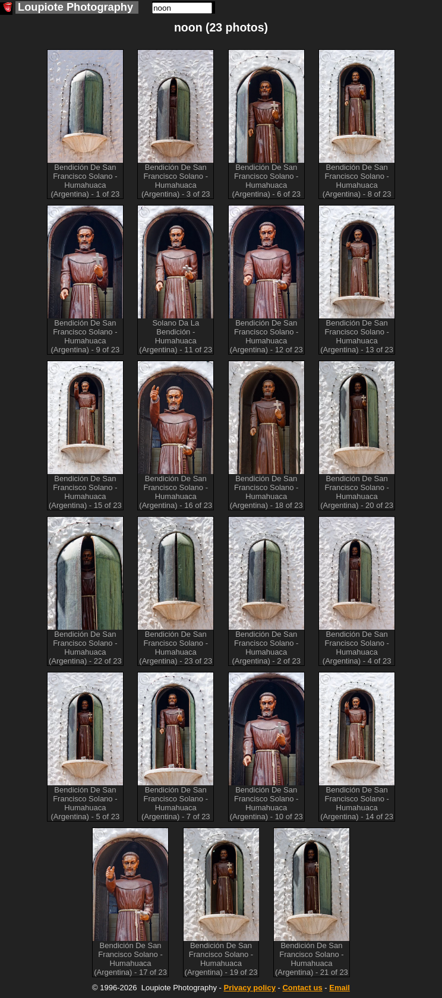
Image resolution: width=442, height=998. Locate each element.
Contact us (302, 987)
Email (339, 987)
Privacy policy (249, 987)
